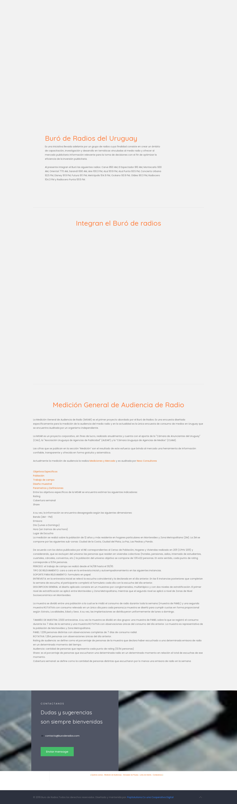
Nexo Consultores (147, 460)
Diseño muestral (42, 484)
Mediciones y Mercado (102, 460)
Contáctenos (157, 775)
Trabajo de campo (43, 479)
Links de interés (145, 775)
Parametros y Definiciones (48, 488)
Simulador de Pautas (130, 775)
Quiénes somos (97, 775)
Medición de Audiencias (113, 775)
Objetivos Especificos (45, 471)
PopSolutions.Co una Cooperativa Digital (150, 797)
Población (38, 475)
